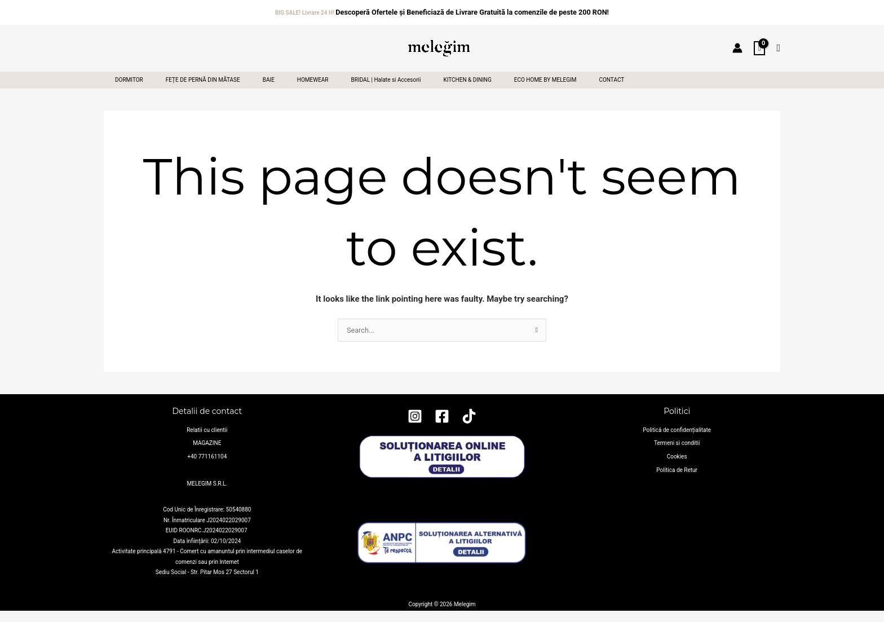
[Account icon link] (737, 45)
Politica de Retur (676, 479)
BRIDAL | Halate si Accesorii (396, 89)
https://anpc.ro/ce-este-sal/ (442, 592)
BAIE (274, 89)
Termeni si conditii (677, 458)
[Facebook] (442, 436)
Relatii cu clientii (207, 447)
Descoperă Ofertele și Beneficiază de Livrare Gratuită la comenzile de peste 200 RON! (472, 10)
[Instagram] (415, 436)
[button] (778, 45)
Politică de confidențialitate (677, 447)
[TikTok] (469, 436)
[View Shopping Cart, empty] (760, 45)
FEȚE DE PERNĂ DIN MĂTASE (206, 89)
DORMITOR (130, 89)
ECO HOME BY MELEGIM (560, 89)
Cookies (677, 468)
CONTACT (628, 89)
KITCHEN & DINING (479, 89)
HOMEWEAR (321, 89)
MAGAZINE (207, 458)
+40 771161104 (207, 468)
